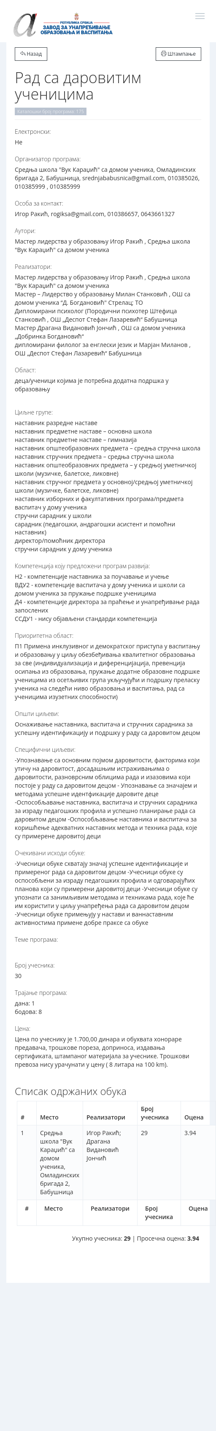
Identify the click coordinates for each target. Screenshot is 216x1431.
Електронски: (33, 131)
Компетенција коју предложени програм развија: (82, 566)
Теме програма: (36, 939)
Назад (31, 53)
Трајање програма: (41, 993)
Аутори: (25, 231)
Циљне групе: (34, 412)
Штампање (178, 53)
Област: (25, 370)
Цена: (22, 1028)
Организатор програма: (48, 159)
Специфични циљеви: (45, 749)
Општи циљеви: (37, 714)
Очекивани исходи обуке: (50, 853)
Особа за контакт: (39, 203)
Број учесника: (35, 965)
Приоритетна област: (44, 635)
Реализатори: (33, 267)
